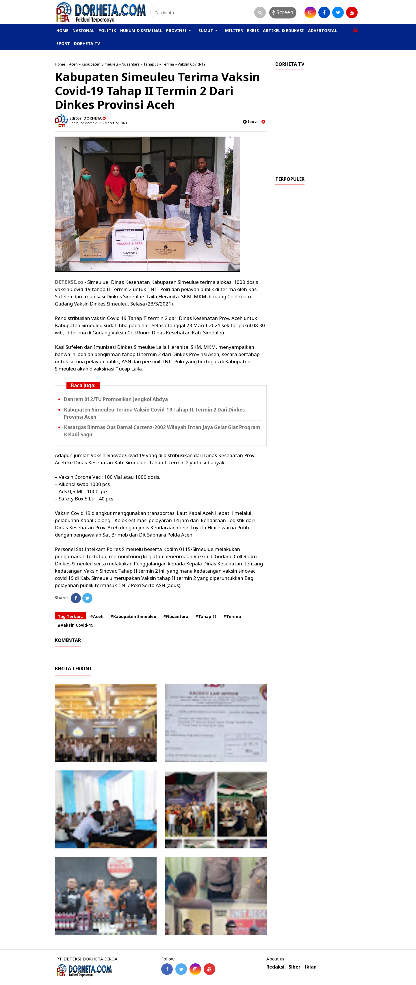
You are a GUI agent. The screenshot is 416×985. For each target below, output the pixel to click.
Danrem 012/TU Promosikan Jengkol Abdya (116, 399)
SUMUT (205, 30)
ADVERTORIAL (322, 30)
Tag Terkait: (70, 616)
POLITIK (107, 30)
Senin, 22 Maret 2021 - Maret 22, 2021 (98, 123)
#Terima (232, 616)
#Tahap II (205, 616)
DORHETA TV (87, 43)
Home (60, 64)
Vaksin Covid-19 (191, 64)
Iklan (310, 967)
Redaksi (275, 967)
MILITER (234, 30)
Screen (282, 12)
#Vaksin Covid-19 (75, 625)
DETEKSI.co (69, 282)
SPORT (63, 43)
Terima (168, 64)
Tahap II (150, 64)
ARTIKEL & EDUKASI (283, 30)
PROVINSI (176, 30)
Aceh (73, 64)
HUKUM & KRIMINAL (141, 30)
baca (250, 121)
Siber (294, 967)
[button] (355, 28)
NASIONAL (83, 30)
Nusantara (131, 64)
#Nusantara (175, 616)
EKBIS (253, 30)
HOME (62, 30)
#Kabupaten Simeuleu (133, 616)
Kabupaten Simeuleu (99, 64)
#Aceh (96, 616)
